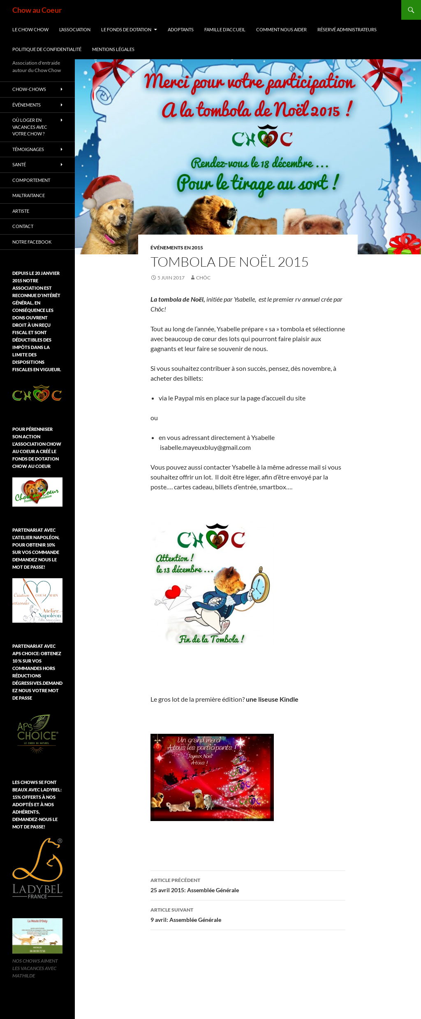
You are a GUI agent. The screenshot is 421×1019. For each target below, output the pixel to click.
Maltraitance (28, 195)
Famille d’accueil (224, 29)
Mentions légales (113, 49)
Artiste (20, 211)
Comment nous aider (281, 29)
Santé (19, 164)
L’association (74, 29)
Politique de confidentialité (46, 49)
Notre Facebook (31, 241)
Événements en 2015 (176, 247)
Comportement (31, 180)
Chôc (203, 278)
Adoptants (181, 29)
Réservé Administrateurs (347, 29)
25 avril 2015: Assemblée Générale (247, 884)
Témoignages (28, 149)
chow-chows (29, 89)
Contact (22, 226)
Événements (26, 104)
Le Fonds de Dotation (126, 29)
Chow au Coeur (37, 9)
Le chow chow (30, 29)
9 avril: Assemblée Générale (247, 914)
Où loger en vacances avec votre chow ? (29, 126)
